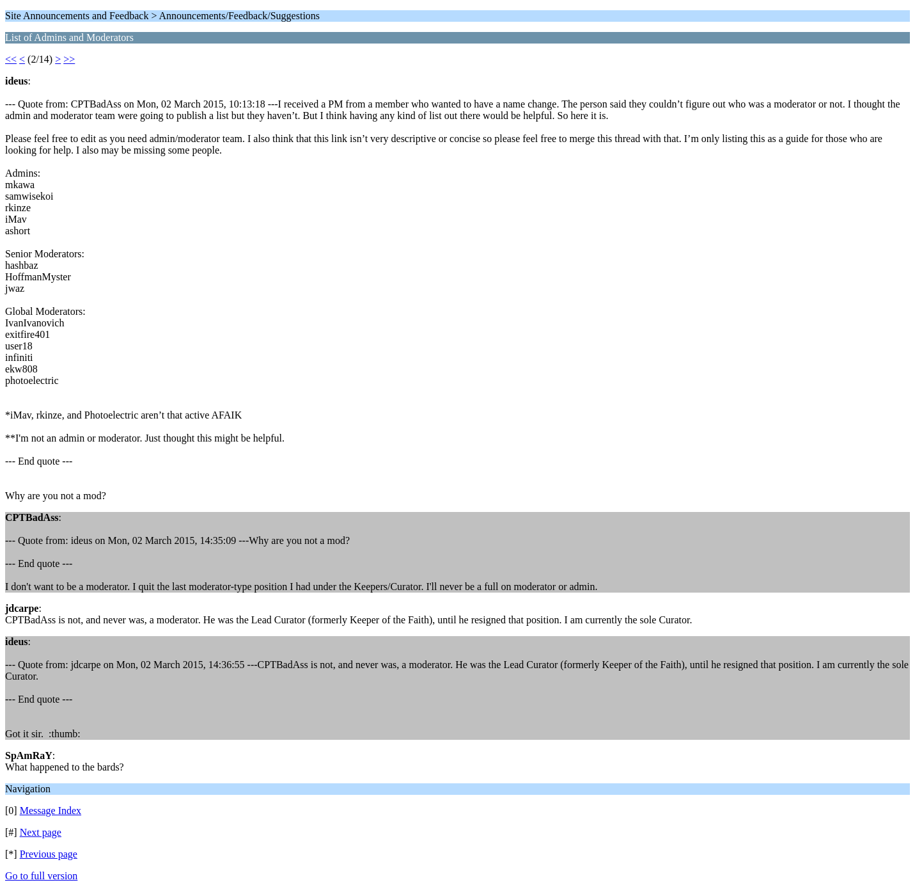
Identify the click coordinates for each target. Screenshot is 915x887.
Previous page (48, 854)
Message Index (50, 810)
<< (11, 59)
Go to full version (41, 875)
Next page (40, 832)
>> (69, 59)
